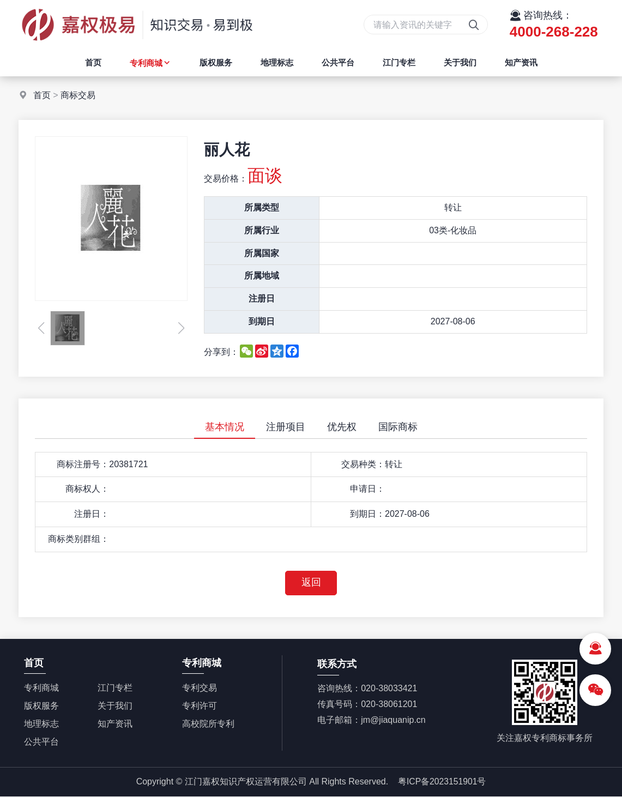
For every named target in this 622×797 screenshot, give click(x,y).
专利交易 (199, 688)
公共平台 (338, 62)
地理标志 (277, 62)
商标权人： (87, 488)
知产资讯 (521, 62)
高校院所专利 (208, 724)
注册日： (91, 513)
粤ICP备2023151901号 (442, 782)
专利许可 (199, 706)
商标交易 (78, 95)
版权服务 (216, 62)
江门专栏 (399, 62)
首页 (93, 62)
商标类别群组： (78, 539)
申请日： (367, 488)
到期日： (367, 513)
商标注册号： (83, 464)
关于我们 (460, 62)
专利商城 (150, 63)
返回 (311, 583)
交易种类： (363, 464)
